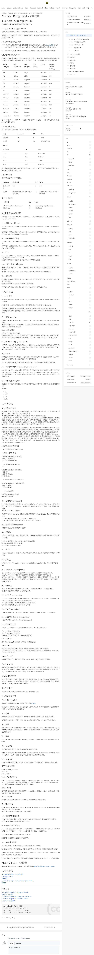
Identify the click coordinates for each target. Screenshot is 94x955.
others (68, 118)
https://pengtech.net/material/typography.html (16, 908)
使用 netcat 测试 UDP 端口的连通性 (76, 116)
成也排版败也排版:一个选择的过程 (12, 874)
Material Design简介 (9, 901)
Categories (72, 8)
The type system (7, 876)
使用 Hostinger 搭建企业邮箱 (74, 94)
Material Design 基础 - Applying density (15, 892)
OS (66, 103)
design (13, 918)
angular (9, 8)
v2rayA (58, 8)
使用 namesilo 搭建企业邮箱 (74, 87)
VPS (67, 88)
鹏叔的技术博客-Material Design (44, 866)
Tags (79, 8)
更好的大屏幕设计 (7, 894)
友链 (88, 8)
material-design (18, 8)
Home (3, 8)
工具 (83, 8)
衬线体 (4, 883)
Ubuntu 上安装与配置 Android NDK (76, 101)
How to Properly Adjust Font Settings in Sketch (18, 881)
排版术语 (5, 879)
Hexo (46, 8)
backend (40, 8)
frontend (33, 8)
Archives (64, 8)
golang (52, 8)
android (70, 103)
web (15, 13)
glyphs (33, 703)
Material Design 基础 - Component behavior (16, 896)
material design (23, 13)
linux (26, 8)
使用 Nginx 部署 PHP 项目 (73, 109)
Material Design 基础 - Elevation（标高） (15, 899)
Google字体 (50, 45)
